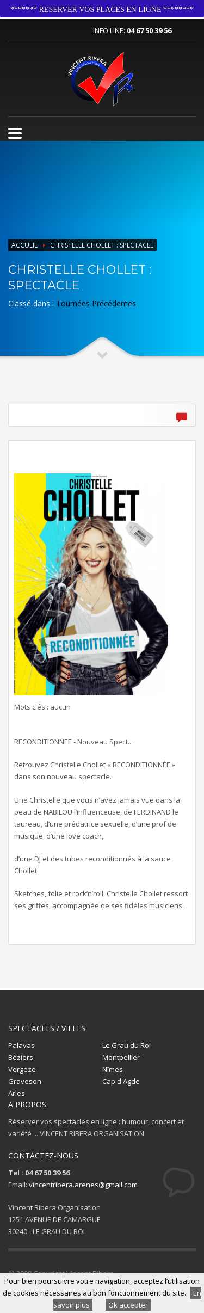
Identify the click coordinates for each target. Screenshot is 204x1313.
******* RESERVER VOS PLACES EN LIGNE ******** (102, 9)
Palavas (21, 1045)
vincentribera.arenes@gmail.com (83, 1184)
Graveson (24, 1081)
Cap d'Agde (121, 1081)
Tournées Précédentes (96, 303)
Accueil (24, 245)
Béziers (20, 1057)
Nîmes (112, 1069)
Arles (16, 1093)
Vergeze (22, 1069)
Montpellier (121, 1057)
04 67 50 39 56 (149, 30)
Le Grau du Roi (126, 1045)
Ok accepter (128, 1305)
